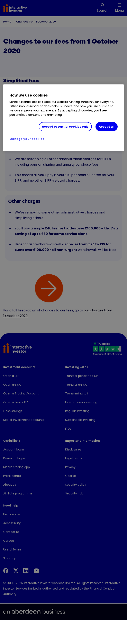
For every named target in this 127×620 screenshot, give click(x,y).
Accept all (106, 127)
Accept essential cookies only (65, 127)
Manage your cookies (26, 139)
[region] (63, 117)
